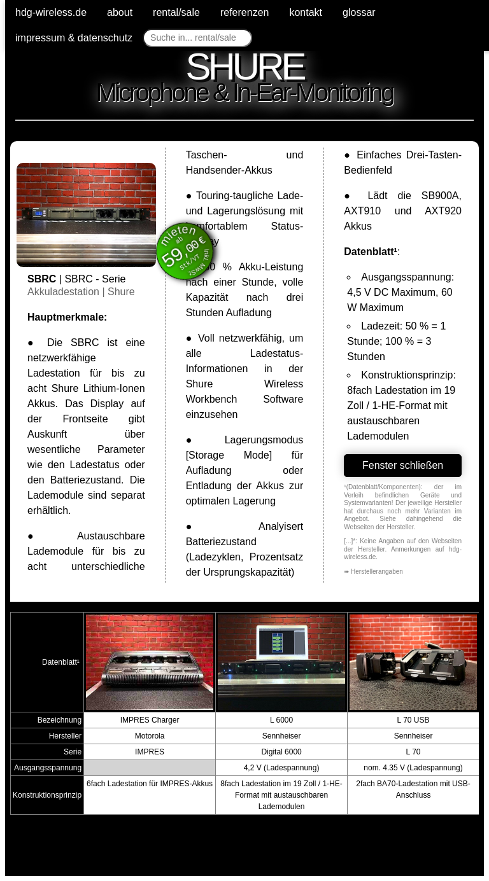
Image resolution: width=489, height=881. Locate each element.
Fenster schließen (402, 465)
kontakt (305, 12)
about (119, 12)
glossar (359, 12)
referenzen (244, 12)
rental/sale (176, 12)
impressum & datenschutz (73, 37)
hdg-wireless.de (51, 12)
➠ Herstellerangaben (373, 571)
